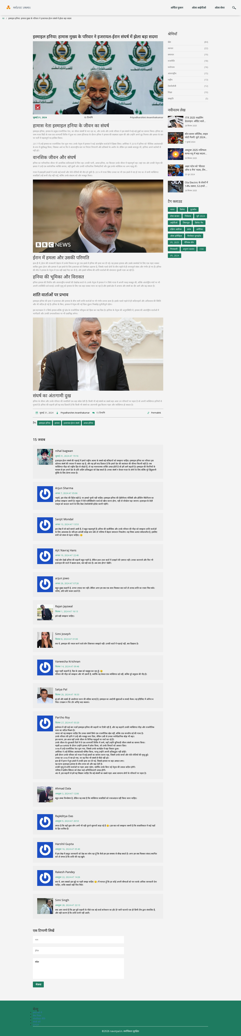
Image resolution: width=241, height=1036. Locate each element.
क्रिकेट (182, 209)
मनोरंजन (171, 67)
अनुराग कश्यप (188, 248)
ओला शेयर (220, 7)
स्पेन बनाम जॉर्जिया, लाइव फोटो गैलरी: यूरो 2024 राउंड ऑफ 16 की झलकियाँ (196, 135)
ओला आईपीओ (199, 7)
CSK (202, 248)
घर (3, 18)
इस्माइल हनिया (44, 422)
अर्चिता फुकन (177, 7)
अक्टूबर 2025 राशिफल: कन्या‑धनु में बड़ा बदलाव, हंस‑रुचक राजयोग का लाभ (196, 151)
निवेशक (188, 215)
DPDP (36, 1024)
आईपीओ (173, 222)
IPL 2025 (174, 242)
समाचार (171, 54)
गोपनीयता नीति (39, 1018)
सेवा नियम (37, 1015)
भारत (172, 209)
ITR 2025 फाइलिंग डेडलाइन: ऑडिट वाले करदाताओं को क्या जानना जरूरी (196, 119)
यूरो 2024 (200, 215)
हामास (57, 422)
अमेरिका (199, 229)
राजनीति (171, 60)
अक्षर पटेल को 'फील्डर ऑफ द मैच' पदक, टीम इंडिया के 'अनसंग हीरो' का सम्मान (196, 168)
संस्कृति (171, 98)
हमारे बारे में (37, 1012)
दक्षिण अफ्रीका (176, 229)
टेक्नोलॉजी (172, 85)
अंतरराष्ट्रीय (172, 73)
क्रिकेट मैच (199, 222)
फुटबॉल (193, 209)
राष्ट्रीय (170, 79)
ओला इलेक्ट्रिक (176, 235)
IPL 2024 (174, 255)
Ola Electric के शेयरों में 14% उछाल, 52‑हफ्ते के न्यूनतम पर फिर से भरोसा (196, 184)
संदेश (78, 968)
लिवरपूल (186, 222)
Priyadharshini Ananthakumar (146, 117)
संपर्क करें (36, 1021)
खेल (169, 41)
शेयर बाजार (174, 215)
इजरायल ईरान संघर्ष (71, 422)
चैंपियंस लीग (189, 242)
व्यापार (170, 48)
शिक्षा (170, 92)
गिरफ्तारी (174, 248)
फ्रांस (189, 229)
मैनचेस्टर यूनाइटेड (194, 235)
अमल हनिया (88, 422)
